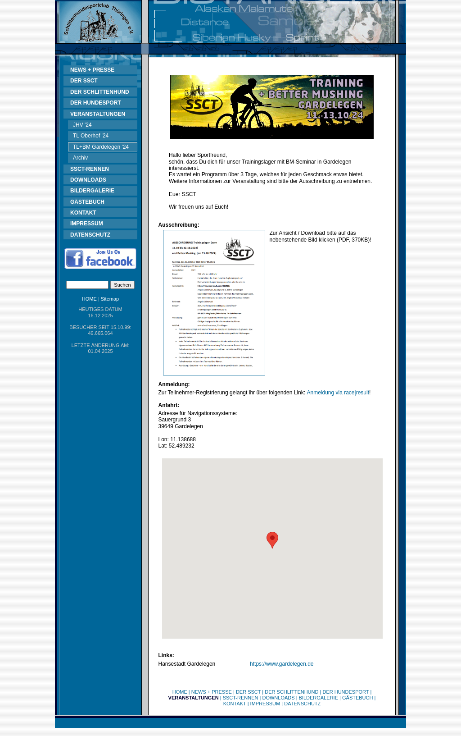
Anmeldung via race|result (338, 392)
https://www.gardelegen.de (281, 664)
